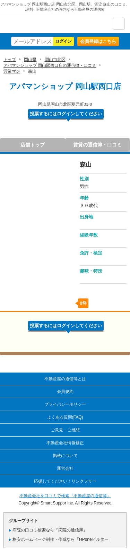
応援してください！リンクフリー (65, 481)
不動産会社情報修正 (65, 442)
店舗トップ (32, 144)
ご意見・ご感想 (65, 430)
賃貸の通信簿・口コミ (97, 144)
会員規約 (65, 391)
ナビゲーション (119, 24)
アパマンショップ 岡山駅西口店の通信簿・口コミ (49, 65)
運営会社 (65, 468)
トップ (9, 59)
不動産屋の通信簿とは (65, 378)
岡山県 (30, 59)
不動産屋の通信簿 (42, 24)
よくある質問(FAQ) (65, 417)
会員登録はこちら (98, 41)
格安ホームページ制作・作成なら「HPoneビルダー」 (62, 539)
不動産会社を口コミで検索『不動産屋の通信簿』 (65, 495)
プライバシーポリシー (65, 404)
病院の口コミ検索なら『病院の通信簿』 (49, 530)
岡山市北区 (55, 59)
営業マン (11, 71)
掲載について (65, 455)
